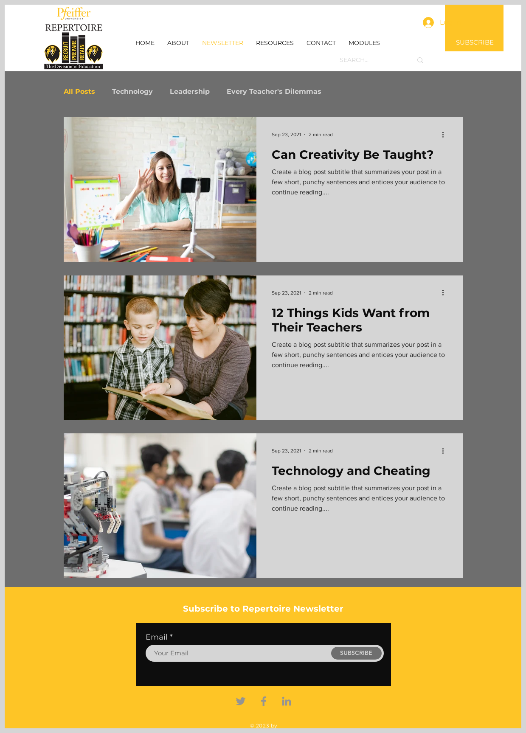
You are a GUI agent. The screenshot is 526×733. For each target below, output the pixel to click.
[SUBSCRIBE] (356, 653)
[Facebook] (263, 701)
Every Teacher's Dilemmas (274, 91)
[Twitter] (240, 701)
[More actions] (446, 134)
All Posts (79, 91)
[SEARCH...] (369, 60)
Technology (132, 91)
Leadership (190, 91)
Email (157, 637)
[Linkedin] (286, 701)
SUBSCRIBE (475, 42)
